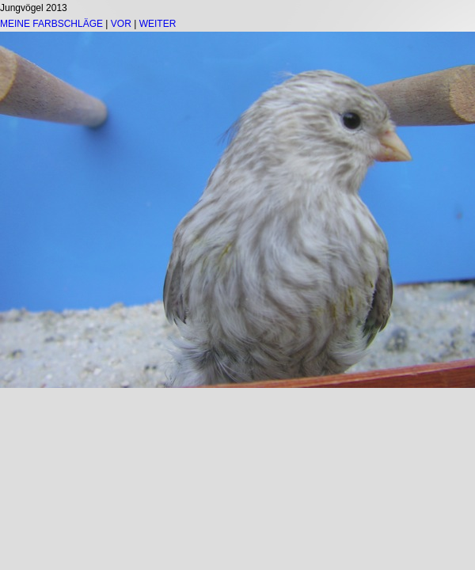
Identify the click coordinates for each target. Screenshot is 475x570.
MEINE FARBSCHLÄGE (51, 23)
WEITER (158, 23)
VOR (121, 23)
